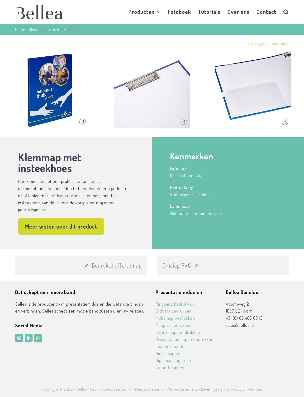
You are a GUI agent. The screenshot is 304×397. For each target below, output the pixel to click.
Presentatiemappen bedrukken (185, 339)
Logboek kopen (170, 346)
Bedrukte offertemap (113, 268)
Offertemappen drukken (178, 332)
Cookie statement (182, 389)
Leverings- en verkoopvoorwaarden (231, 389)
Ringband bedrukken (175, 304)
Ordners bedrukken (174, 311)
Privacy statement (147, 389)
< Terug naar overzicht (268, 43)
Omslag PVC (180, 268)
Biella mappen (169, 353)
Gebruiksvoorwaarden (109, 389)
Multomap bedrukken (175, 318)
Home (20, 29)
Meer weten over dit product (61, 226)
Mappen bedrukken (174, 325)
